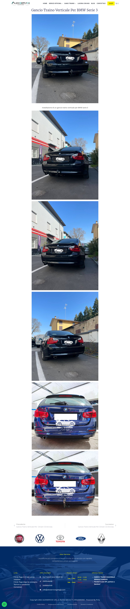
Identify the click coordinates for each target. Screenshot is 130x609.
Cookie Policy (41, 604)
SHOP (111, 3)
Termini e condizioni (87, 604)
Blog (93, 3)
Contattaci (101, 3)
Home (45, 3)
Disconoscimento (72, 604)
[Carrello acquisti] (117, 3)
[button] (4, 604)
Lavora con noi (83, 3)
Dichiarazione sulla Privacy (56, 604)
